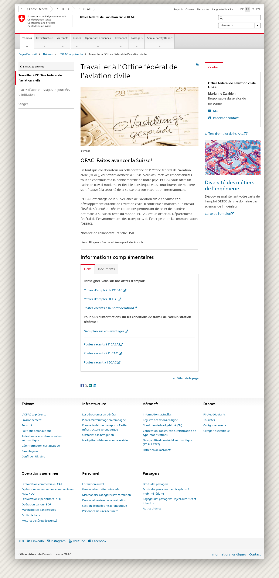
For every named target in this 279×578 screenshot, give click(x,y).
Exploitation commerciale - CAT (42, 484)
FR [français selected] (247, 9)
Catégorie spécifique (216, 430)
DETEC (63, 8)
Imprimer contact (225, 118)
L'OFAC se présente (70, 54)
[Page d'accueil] (79, 21)
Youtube (79, 541)
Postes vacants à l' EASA (101, 344)
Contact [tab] (214, 67)
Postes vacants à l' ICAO (101, 353)
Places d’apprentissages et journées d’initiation (44, 92)
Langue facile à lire (222, 9)
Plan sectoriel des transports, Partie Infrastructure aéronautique (104, 427)
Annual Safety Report (160, 37)
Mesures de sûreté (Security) (39, 520)
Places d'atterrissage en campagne (104, 420)
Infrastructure (44, 37)
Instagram (58, 541)
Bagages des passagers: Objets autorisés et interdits (169, 501)
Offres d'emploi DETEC (100, 299)
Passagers (137, 37)
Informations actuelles (157, 414)
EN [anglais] (258, 9)
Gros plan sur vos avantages (104, 331)
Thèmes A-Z (239, 25)
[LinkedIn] (94, 385)
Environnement (31, 420)
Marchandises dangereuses (39, 509)
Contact (190, 9)
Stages (23, 104)
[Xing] (91, 385)
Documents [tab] (106, 269)
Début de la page (187, 378)
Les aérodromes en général (99, 414)
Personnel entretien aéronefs (100, 489)
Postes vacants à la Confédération (108, 308)
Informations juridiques (228, 554)
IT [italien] (253, 9)
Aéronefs (62, 37)
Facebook (99, 541)
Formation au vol (93, 484)
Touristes (209, 420)
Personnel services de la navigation (104, 500)
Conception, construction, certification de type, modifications (169, 433)
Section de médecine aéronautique (104, 505)
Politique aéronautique (36, 430)
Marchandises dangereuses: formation (106, 495)
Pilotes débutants (214, 414)
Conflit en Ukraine (33, 456)
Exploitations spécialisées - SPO (41, 499)
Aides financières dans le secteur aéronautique (42, 438)
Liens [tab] (87, 269)
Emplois (178, 9)
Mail (215, 111)
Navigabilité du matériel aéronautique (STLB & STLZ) (167, 442)
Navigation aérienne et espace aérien (105, 440)
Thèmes (28, 39)
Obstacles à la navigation (98, 434)
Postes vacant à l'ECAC (100, 362)
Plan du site (203, 9)
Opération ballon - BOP (36, 504)
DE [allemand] (242, 9)
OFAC (85, 8)
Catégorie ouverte (214, 425)
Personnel (121, 37)
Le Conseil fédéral (34, 8)
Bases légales (30, 451)
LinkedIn (37, 541)
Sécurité (27, 425)
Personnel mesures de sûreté (100, 511)
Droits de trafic (31, 515)
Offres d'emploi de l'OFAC (103, 290)
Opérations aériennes (98, 37)
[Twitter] (87, 385)
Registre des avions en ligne (160, 420)
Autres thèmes (152, 508)
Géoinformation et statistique (41, 445)
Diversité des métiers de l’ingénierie (229, 185)
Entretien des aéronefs (157, 450)
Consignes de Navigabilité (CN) (162, 425)
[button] (222, 18)
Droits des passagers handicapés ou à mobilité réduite (166, 491)
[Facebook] (83, 385)
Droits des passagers (155, 484)
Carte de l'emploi (217, 214)
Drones (76, 37)
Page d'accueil (27, 54)
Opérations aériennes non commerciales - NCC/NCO (48, 491)
